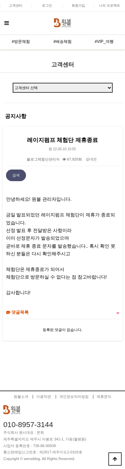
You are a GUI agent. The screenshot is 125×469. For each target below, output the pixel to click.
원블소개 (21, 397)
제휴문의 (104, 397)
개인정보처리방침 (74, 397)
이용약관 (43, 397)
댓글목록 (17, 312)
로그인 (47, 5)
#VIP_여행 (104, 41)
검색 (16, 175)
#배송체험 (62, 41)
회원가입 (78, 5)
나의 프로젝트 (109, 5)
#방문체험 (21, 41)
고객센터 (15, 5)
